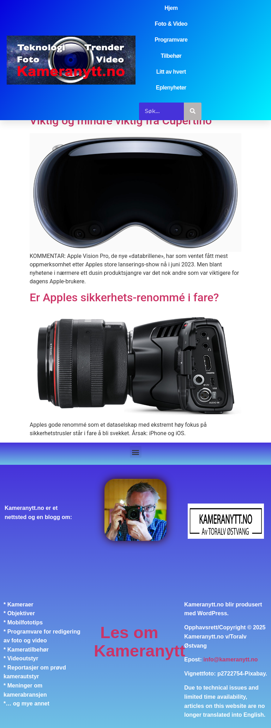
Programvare (171, 40)
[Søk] (192, 111)
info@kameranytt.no (230, 659)
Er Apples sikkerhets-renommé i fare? (124, 297)
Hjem (170, 8)
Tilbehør (171, 56)
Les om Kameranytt (139, 641)
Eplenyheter (171, 88)
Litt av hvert (171, 72)
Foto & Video (171, 24)
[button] (135, 452)
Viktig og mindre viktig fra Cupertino (121, 120)
